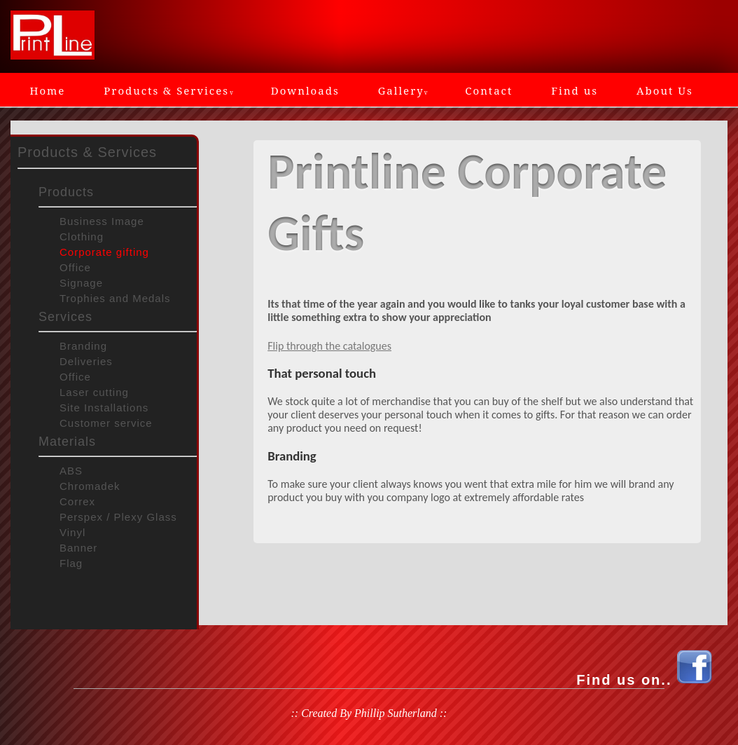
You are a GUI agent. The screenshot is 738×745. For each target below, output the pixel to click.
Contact (489, 90)
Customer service (106, 423)
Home (48, 90)
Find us (574, 90)
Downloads (305, 90)
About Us (664, 90)
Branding (83, 346)
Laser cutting (94, 392)
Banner (78, 548)
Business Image (102, 221)
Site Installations (104, 407)
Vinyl (72, 532)
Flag (71, 563)
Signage (81, 283)
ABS (71, 471)
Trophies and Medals (115, 298)
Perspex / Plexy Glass (118, 517)
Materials (67, 442)
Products (66, 192)
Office (75, 267)
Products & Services (168, 90)
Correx (77, 501)
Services (65, 317)
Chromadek (90, 486)
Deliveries (86, 361)
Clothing (82, 236)
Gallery (402, 90)
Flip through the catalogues (329, 346)
